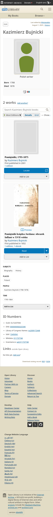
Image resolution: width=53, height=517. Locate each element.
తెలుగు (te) (9, 474)
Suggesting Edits (34, 414)
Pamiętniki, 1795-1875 (16, 157)
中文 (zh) (8, 479)
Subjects (30, 387)
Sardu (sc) (9, 471)
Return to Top (33, 396)
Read (24, 250)
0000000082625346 (18, 327)
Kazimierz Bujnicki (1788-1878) (16, 290)
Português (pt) (11, 464)
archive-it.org (27, 507)
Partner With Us (11, 384)
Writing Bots (10, 417)
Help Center (32, 408)
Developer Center (12, 408)
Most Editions (11, 115)
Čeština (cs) (9, 440)
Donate (28, 2)
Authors (30, 384)
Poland (7, 280)
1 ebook (17, 246)
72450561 (14, 334)
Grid (36, 115)
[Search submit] (41, 9)
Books (30, 381)
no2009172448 (34, 330)
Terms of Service (11, 393)
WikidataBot (45, 22)
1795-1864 (8, 299)
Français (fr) (9, 452)
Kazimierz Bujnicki (17, 160)
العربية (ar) (9, 437)
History (47, 25)
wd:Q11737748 (23, 342)
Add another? (22, 103)
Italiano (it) (9, 461)
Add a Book (32, 417)
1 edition (9, 165)
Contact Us (32, 411)
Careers (8, 387)
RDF (43, 361)
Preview (28, 230)
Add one (16, 355)
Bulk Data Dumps (12, 414)
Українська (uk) (11, 476)
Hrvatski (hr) (10, 458)
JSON (48, 361)
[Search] (24, 110)
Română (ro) (10, 467)
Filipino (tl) (9, 483)
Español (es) (10, 449)
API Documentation (13, 411)
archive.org (12, 507)
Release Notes (33, 420)
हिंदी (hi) (7, 455)
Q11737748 (18, 338)
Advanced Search (34, 393)
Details (28, 115)
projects (11, 505)
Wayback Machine (32, 505)
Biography (8, 270)
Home (30, 378)
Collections (32, 390)
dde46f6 (19, 512)
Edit (5, 24)
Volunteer (9, 381)
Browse (36, 15)
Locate (26, 170)
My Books (13, 15)
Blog (6, 390)
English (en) (9, 446)
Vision (7, 378)
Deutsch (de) (10, 443)
